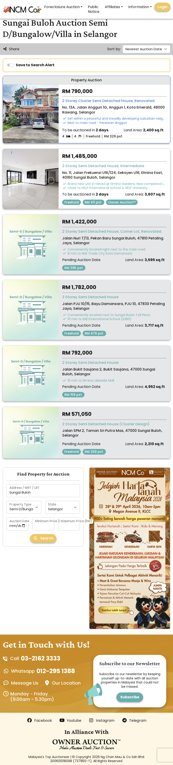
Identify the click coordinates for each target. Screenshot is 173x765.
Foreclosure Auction (62, 6)
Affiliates (112, 6)
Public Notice (93, 9)
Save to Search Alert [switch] (35, 65)
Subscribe (129, 697)
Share (11, 49)
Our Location (66, 683)
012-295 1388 (55, 671)
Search (43, 538)
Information (138, 6)
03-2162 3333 (40, 658)
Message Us (24, 683)
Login (162, 6)
